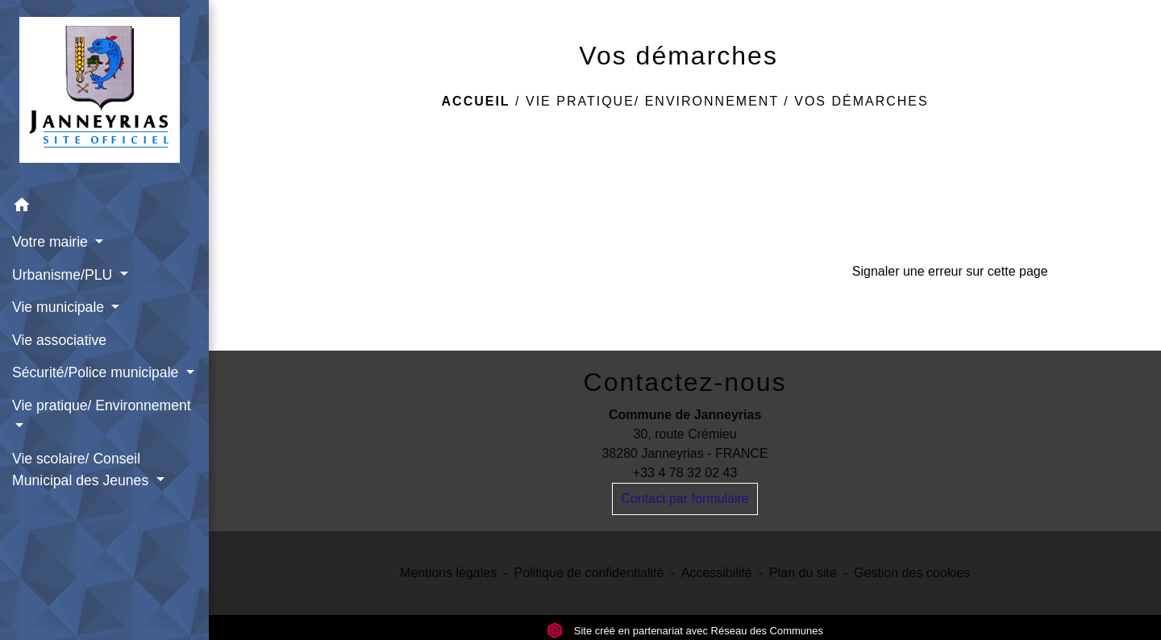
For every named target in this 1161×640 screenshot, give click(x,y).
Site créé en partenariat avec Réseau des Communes (685, 631)
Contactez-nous (685, 382)
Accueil (476, 101)
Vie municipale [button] (60, 307)
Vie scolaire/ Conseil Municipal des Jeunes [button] (82, 469)
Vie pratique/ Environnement (652, 101)
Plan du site (803, 573)
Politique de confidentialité (589, 573)
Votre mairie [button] (52, 242)
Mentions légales (448, 573)
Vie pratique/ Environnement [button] (101, 405)
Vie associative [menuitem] (59, 340)
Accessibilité (716, 573)
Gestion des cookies (912, 573)
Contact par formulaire (684, 498)
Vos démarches (861, 101)
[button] (104, 207)
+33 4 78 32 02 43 (685, 473)
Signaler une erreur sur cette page (950, 271)
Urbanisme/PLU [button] (64, 275)
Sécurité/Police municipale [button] (97, 372)
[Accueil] (104, 95)
